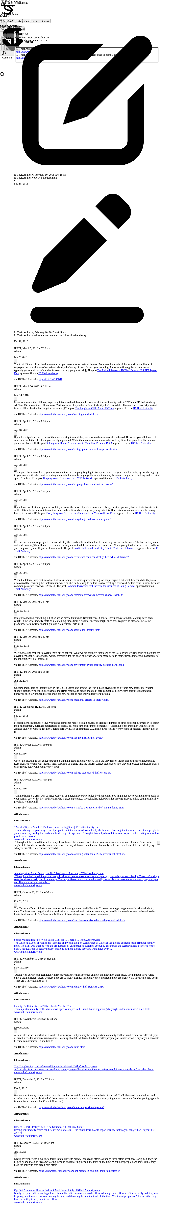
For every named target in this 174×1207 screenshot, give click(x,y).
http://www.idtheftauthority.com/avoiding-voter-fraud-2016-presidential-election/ (82, 854)
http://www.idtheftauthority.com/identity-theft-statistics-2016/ (71, 986)
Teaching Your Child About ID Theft (94, 408)
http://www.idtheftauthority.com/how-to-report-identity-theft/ (71, 1107)
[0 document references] (8, 4)
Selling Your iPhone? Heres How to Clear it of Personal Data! (79, 443)
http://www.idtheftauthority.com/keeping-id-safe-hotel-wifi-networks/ (76, 484)
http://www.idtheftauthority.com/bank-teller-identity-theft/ (69, 629)
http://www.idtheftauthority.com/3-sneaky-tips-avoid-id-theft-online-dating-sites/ (82, 807)
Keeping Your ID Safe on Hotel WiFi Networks (68, 478)
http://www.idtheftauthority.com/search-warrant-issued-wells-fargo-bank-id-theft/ (82, 920)
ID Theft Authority (48, 373)
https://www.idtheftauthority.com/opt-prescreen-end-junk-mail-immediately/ (79, 1170)
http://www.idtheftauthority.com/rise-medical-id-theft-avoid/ (71, 737)
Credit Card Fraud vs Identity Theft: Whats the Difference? (105, 548)
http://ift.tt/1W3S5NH (50, 379)
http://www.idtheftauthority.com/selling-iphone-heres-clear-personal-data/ (78, 449)
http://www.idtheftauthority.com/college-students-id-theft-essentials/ (75, 772)
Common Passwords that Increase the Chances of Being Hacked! (101, 586)
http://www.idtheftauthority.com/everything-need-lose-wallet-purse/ (75, 519)
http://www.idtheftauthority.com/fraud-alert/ (62, 1047)
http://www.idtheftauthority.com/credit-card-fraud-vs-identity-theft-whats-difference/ (84, 557)
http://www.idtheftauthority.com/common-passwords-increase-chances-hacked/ (81, 594)
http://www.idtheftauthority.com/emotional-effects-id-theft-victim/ (74, 699)
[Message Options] (15, 361)
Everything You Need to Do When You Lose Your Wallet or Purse (81, 513)
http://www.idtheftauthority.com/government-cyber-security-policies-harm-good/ (81, 664)
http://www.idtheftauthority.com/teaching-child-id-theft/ (68, 414)
